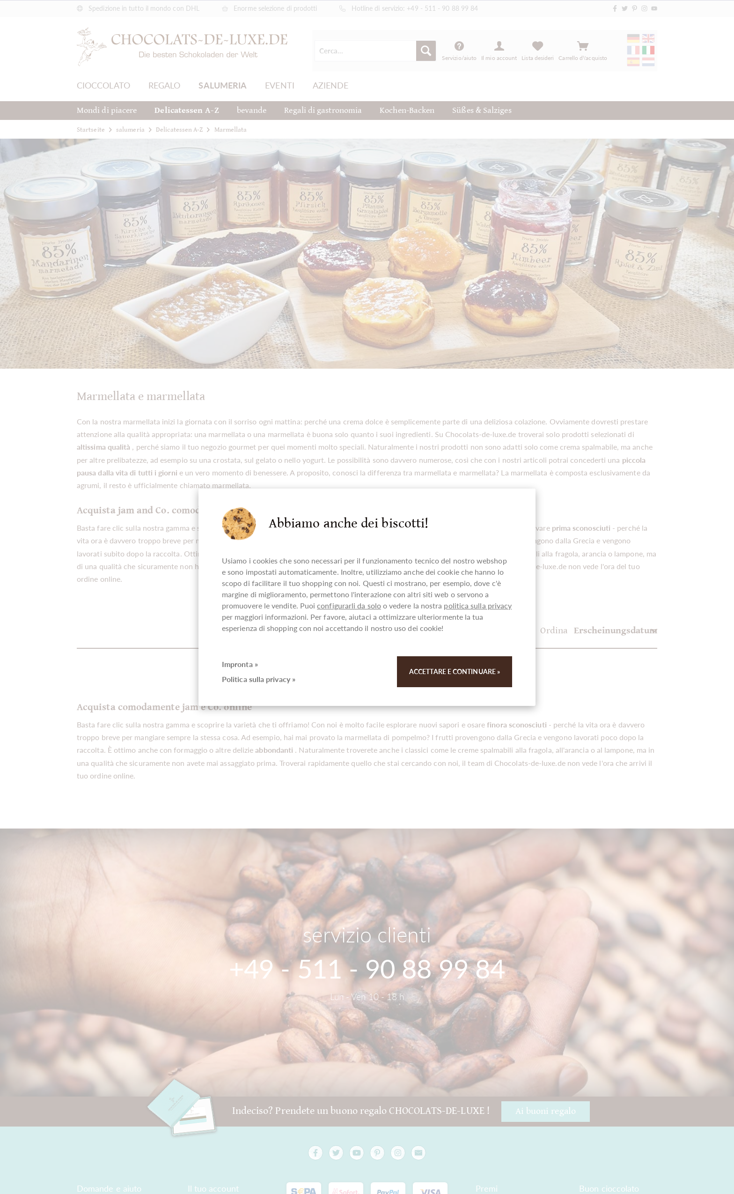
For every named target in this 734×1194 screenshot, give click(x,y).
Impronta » (240, 664)
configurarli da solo (349, 605)
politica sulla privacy (478, 605)
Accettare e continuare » (454, 671)
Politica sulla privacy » (258, 679)
